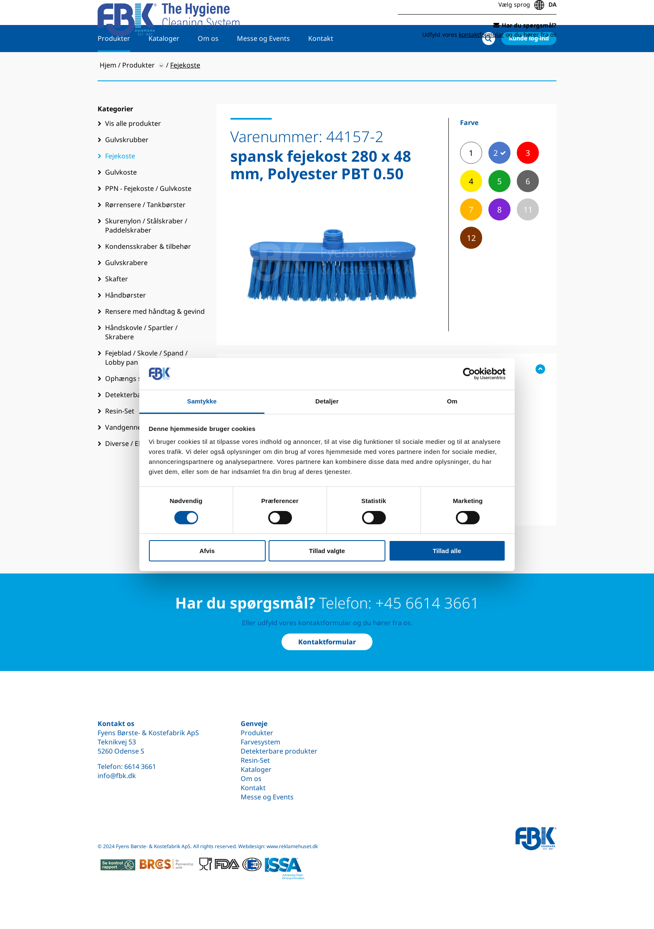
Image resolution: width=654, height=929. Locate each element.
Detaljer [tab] (327, 401)
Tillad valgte (327, 550)
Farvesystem (260, 741)
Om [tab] (452, 401)
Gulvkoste (121, 199)
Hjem (108, 92)
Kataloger (163, 65)
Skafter (116, 306)
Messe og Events (263, 65)
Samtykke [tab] (202, 401)
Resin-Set (255, 760)
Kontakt (320, 65)
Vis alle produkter (133, 150)
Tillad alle (447, 550)
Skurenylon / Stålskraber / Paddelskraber (146, 252)
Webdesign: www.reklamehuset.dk (278, 846)
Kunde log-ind (529, 65)
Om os (208, 65)
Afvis (207, 550)
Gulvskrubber (126, 166)
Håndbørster (125, 322)
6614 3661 (140, 766)
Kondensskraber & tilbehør (148, 273)
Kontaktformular (327, 641)
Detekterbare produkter (279, 751)
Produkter (114, 65)
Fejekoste (120, 183)
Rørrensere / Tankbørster (145, 231)
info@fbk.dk (117, 775)
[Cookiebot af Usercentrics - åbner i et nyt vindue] (469, 374)
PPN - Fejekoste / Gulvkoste (148, 215)
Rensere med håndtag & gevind (155, 338)
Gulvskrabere (126, 289)
